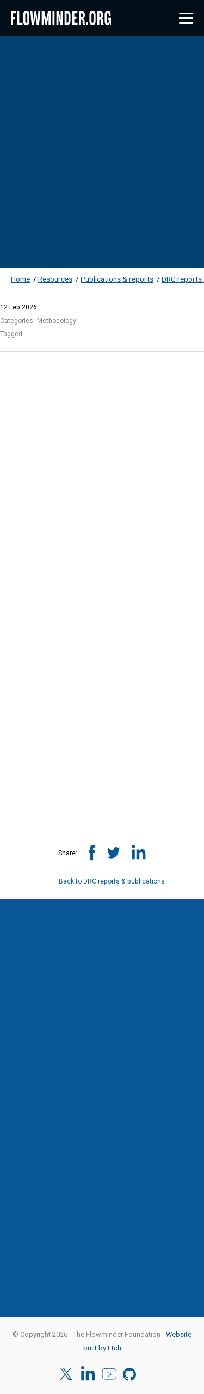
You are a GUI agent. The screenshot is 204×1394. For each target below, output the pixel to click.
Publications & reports (117, 279)
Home (20, 279)
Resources (55, 279)
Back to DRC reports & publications (101, 881)
